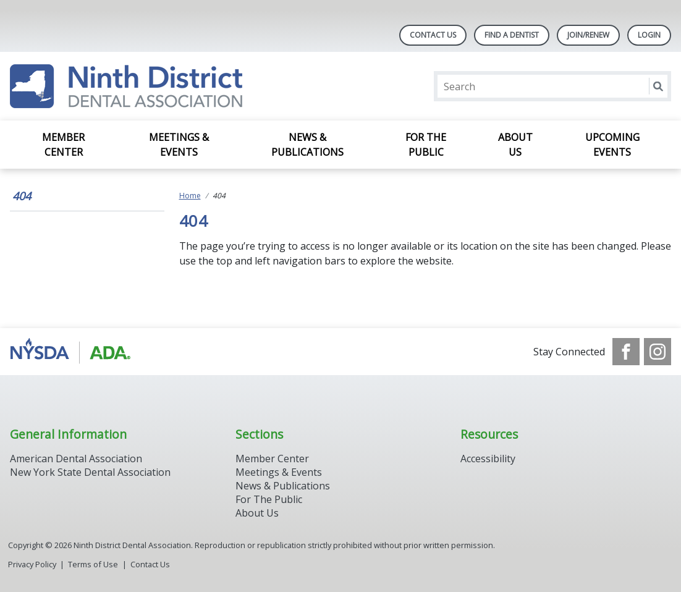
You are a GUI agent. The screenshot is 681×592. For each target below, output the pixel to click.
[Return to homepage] (126, 86)
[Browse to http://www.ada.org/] (72, 351)
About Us (515, 144)
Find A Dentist (511, 35)
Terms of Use (93, 564)
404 (21, 195)
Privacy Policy (32, 564)
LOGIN (649, 35)
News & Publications (307, 144)
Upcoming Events (612, 144)
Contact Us (433, 35)
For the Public (425, 144)
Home (190, 195)
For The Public (268, 499)
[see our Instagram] (657, 351)
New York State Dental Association (91, 472)
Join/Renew (588, 35)
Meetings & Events (179, 144)
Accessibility (487, 458)
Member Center (63, 144)
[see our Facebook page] (626, 351)
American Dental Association (76, 458)
